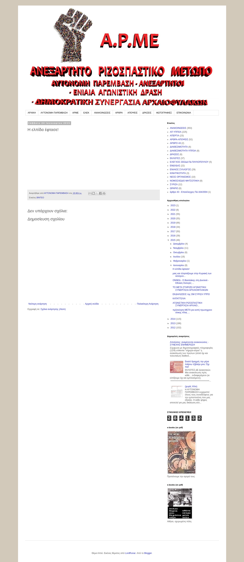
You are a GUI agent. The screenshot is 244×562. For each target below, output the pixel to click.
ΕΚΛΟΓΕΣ (175, 158)
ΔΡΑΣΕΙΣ (146, 112)
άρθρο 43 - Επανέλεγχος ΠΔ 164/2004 (189, 192)
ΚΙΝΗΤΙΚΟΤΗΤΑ (178, 173)
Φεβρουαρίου (180, 261)
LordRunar (130, 553)
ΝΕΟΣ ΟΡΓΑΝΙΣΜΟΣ (180, 177)
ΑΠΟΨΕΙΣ (132, 112)
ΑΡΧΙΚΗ (32, 112)
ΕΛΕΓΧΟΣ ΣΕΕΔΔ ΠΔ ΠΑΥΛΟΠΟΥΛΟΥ (189, 162)
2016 (173, 235)
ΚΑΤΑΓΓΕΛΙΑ (179, 298)
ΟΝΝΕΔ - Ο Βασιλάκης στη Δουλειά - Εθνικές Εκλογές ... (191, 281)
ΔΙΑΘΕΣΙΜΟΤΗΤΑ (179, 147)
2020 (173, 218)
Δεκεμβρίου (179, 243)
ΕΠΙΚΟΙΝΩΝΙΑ (184, 112)
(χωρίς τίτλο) (191, 386)
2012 (173, 327)
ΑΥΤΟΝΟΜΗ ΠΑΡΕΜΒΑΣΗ (54, 112)
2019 (173, 222)
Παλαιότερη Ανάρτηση (148, 304)
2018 (173, 227)
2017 (173, 231)
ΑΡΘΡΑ (119, 112)
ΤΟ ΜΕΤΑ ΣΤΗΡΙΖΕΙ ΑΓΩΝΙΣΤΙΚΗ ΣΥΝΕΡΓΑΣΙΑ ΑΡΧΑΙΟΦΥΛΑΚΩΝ (190, 288)
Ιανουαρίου (179, 265)
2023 (173, 205)
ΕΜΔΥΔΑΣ (175, 165)
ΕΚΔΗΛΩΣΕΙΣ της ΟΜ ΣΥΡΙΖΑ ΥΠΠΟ (191, 294)
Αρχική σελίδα (92, 304)
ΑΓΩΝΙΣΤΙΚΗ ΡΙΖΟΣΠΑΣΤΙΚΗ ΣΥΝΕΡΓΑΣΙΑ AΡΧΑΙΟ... (187, 304)
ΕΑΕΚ (86, 112)
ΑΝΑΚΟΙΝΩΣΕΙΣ (102, 112)
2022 (173, 210)
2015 (173, 240)
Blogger (148, 553)
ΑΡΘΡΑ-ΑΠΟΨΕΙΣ (179, 139)
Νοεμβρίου (178, 248)
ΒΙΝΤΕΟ (40, 197)
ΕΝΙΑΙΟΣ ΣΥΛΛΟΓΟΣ (180, 169)
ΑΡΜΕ (75, 112)
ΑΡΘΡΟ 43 (175, 143)
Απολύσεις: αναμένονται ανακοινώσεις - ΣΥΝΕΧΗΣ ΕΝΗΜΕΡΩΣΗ (189, 343)
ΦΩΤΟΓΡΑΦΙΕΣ (164, 112)
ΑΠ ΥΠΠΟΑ (175, 132)
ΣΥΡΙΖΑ (174, 184)
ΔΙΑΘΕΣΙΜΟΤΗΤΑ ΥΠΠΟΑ (183, 150)
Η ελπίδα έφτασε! (181, 269)
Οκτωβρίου (179, 252)
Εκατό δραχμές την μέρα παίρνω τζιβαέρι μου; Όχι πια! (197, 364)
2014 (173, 319)
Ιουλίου (177, 256)
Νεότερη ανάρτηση (38, 304)
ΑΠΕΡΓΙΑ (174, 135)
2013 (173, 323)
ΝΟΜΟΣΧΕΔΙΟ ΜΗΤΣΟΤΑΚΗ (184, 180)
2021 (173, 214)
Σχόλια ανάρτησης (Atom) (53, 309)
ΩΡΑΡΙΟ (174, 188)
